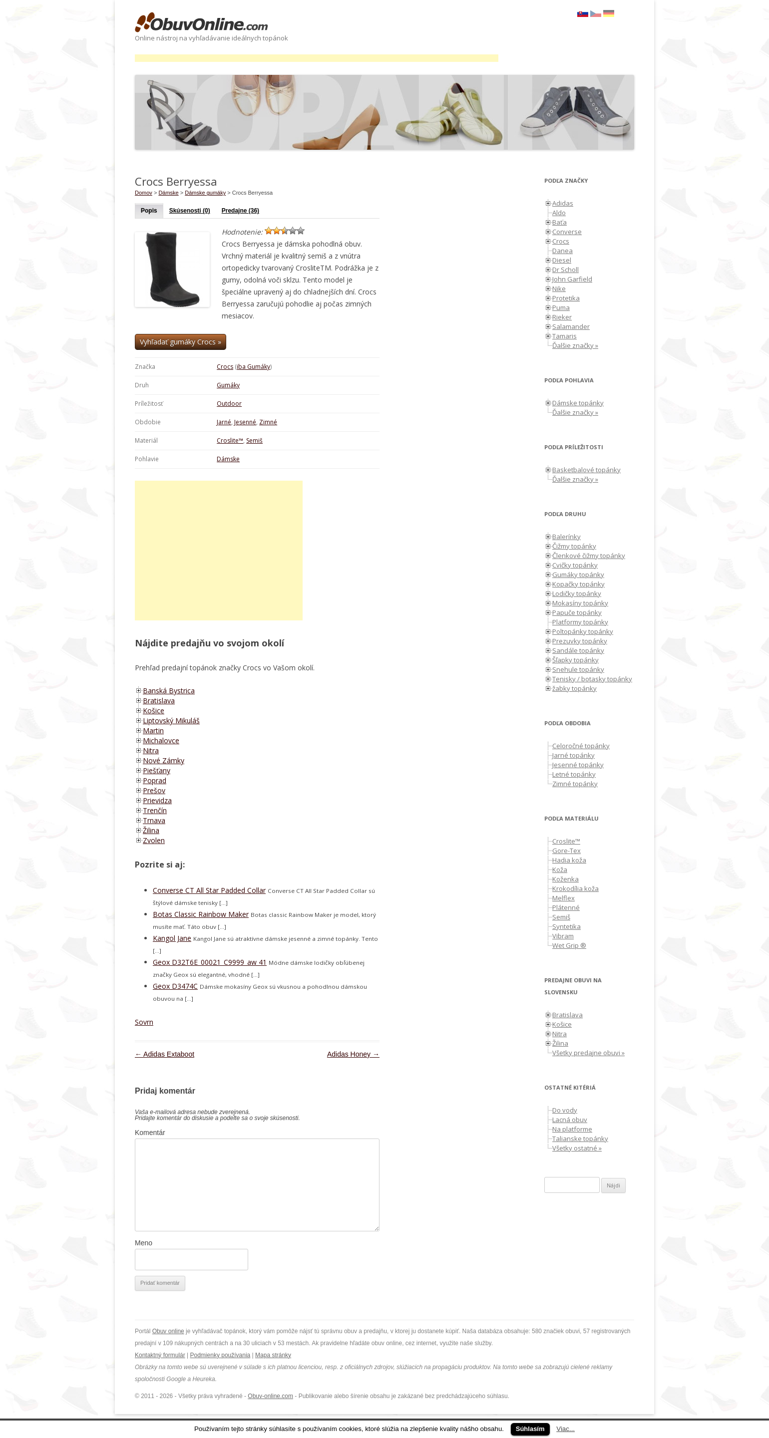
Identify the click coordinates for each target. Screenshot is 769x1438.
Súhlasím (530, 1429)
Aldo (559, 212)
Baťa (559, 222)
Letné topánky (574, 774)
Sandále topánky (578, 650)
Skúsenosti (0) (189, 210)
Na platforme (572, 1129)
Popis (149, 210)
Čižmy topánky (574, 546)
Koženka (565, 878)
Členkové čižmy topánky (588, 555)
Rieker (562, 316)
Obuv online (168, 1331)
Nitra (151, 750)
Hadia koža (569, 860)
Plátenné (566, 907)
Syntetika (566, 926)
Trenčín (155, 810)
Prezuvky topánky (579, 640)
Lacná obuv (569, 1119)
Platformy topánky (580, 621)
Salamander (571, 326)
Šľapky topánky (575, 659)
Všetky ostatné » (577, 1148)
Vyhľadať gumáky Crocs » (180, 341)
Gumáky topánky (578, 574)
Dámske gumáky (205, 193)
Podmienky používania (220, 1355)
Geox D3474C (175, 986)
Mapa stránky (273, 1355)
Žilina (151, 830)
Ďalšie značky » (575, 345)
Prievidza (157, 800)
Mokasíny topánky (580, 602)
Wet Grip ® (569, 945)
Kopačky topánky (578, 583)
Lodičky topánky (576, 593)
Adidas (562, 203)
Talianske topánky (580, 1138)
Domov (143, 193)
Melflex (563, 897)
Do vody (564, 1110)
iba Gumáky (253, 366)
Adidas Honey (353, 1054)
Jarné (224, 422)
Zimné (268, 422)
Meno (143, 1243)
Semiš (254, 440)
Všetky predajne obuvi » (588, 1052)
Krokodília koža (575, 888)
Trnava (154, 820)
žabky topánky (574, 688)
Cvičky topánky (575, 565)
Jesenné (245, 422)
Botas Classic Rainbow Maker (201, 914)
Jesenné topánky (578, 764)
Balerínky (566, 536)
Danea (562, 250)
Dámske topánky (578, 402)
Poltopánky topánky (582, 631)
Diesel (561, 260)
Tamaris (564, 335)
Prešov (154, 790)
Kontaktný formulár (160, 1355)
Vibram (563, 935)
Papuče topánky (577, 612)
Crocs (225, 366)
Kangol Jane (172, 938)
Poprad (154, 780)
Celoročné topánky (581, 745)
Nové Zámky (163, 760)
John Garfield (572, 279)
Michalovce (161, 740)
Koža (559, 869)
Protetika (566, 297)
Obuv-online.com (270, 1396)
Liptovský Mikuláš (171, 720)
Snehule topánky (578, 669)
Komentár (150, 1133)
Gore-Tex (566, 850)
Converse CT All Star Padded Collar (209, 890)
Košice (153, 710)
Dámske (228, 459)
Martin (153, 730)
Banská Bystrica (169, 690)
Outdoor (229, 403)
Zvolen (154, 840)
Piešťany (156, 770)
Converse (567, 231)
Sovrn (144, 1022)
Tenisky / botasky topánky (592, 678)
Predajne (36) (240, 210)
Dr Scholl (565, 269)
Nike (559, 288)
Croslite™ (230, 440)
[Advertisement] (316, 58)
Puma (561, 307)
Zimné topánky (575, 783)
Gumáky (228, 385)
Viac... (565, 1429)
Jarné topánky (573, 755)
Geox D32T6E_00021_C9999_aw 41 (210, 962)
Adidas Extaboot (164, 1054)
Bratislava (159, 700)
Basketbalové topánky (586, 469)
